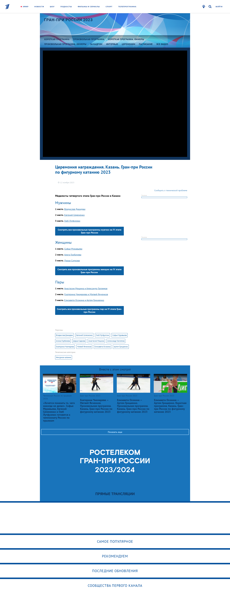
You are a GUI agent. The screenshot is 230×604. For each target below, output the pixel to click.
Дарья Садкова (72, 260)
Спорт (109, 7)
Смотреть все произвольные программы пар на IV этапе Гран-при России (89, 310)
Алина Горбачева (63, 341)
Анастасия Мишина (96, 341)
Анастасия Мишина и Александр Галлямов (85, 288)
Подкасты (66, 7)
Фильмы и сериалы (89, 7)
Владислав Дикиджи (74, 209)
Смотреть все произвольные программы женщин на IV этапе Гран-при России (89, 271)
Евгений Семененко (74, 214)
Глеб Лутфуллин (72, 220)
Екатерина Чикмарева (65, 346)
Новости (39, 7)
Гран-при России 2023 (68, 20)
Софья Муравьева (73, 248)
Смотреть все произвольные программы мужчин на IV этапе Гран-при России (89, 231)
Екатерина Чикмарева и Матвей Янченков (86, 294)
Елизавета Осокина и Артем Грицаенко (84, 300)
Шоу (52, 7)
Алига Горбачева (72, 254)
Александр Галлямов (115, 341)
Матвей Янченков (84, 346)
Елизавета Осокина (102, 346)
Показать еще (115, 431)
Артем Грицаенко (121, 346)
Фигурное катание (63, 357)
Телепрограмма (127, 7)
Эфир (25, 7)
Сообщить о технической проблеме (170, 190)
